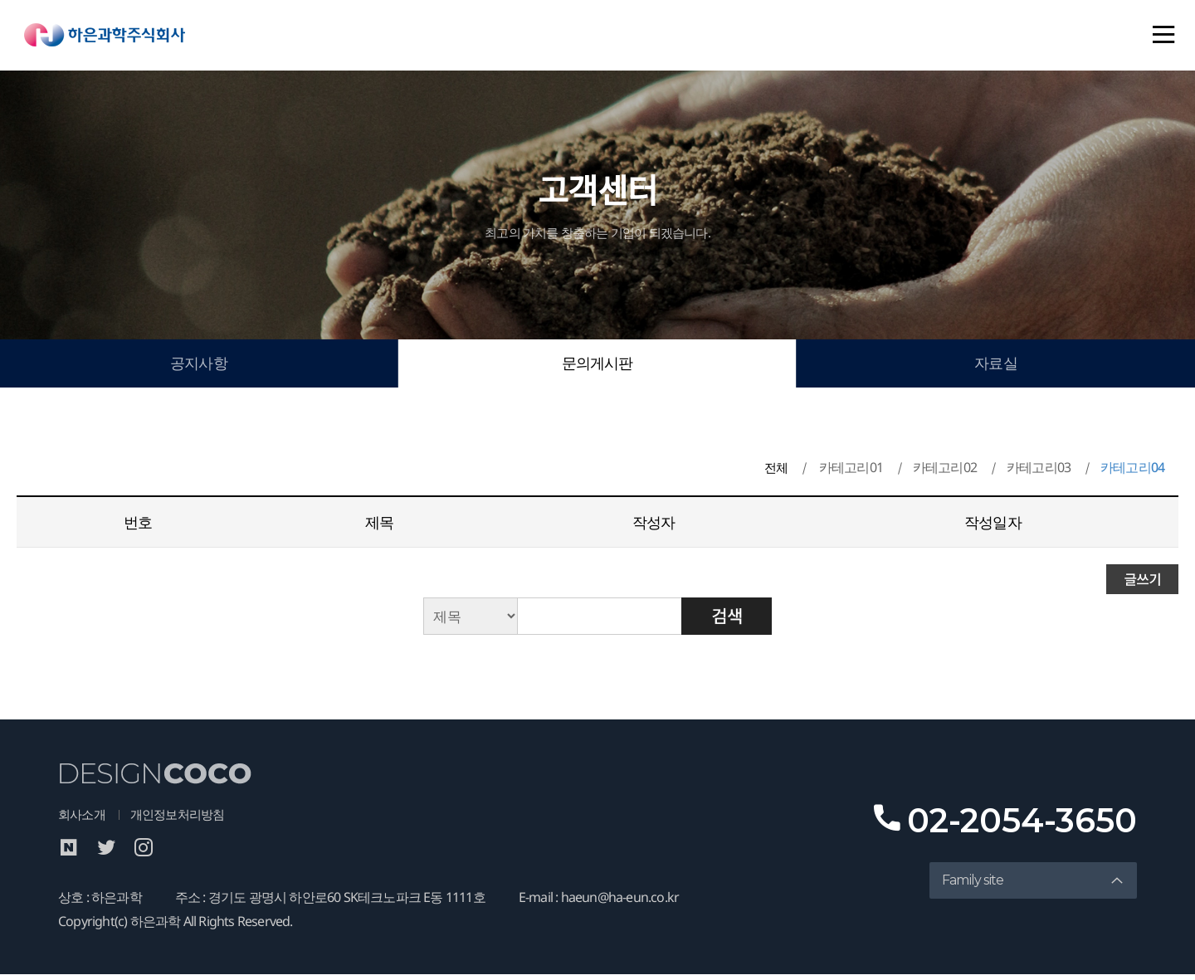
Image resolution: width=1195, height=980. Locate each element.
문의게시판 (597, 366)
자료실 (996, 366)
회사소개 (83, 820)
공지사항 (198, 366)
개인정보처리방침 (184, 820)
